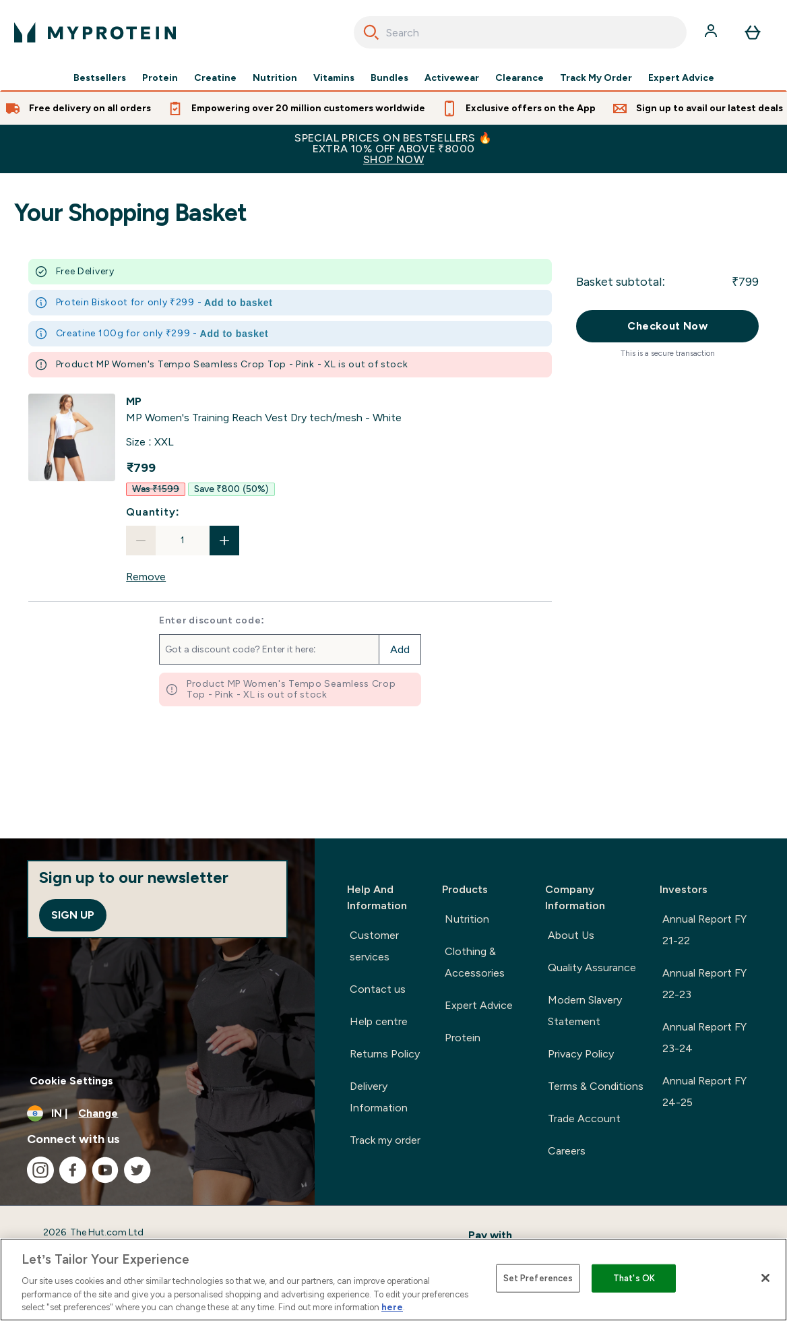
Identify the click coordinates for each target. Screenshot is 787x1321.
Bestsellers (99, 78)
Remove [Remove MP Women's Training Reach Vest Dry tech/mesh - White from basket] (146, 576)
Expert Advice (681, 78)
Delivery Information (379, 1097)
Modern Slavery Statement (585, 1010)
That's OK (634, 1278)
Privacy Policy (581, 1053)
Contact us (378, 989)
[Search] (371, 32)
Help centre (379, 1021)
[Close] (765, 1278)
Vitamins (333, 78)
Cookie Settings (71, 1080)
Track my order (385, 1140)
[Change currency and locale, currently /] (157, 1113)
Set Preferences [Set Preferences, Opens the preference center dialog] (538, 1278)
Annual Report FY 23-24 (704, 1037)
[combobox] (520, 32)
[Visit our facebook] (72, 1170)
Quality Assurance (592, 967)
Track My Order (596, 78)
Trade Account (584, 1118)
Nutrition (275, 78)
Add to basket (238, 302)
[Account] (712, 32)
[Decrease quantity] (141, 540)
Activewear (451, 78)
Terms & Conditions (595, 1086)
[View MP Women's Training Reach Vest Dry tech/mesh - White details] (264, 410)
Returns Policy (385, 1053)
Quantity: (153, 511)
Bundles (389, 78)
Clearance (519, 78)
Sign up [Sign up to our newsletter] (72, 915)
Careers (567, 1150)
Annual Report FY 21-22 (704, 930)
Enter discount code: (212, 620)
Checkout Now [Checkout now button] (667, 325)
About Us (571, 935)
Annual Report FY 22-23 (704, 983)
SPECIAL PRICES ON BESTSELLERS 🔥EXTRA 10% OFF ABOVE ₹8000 (393, 148)
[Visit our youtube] (105, 1170)
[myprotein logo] (95, 32)
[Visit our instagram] (40, 1170)
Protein (160, 78)
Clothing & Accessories (475, 962)
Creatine (215, 78)
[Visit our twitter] (137, 1170)
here (392, 1307)
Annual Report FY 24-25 (704, 1091)
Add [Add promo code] (400, 649)
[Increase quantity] (224, 540)
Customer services (374, 946)
